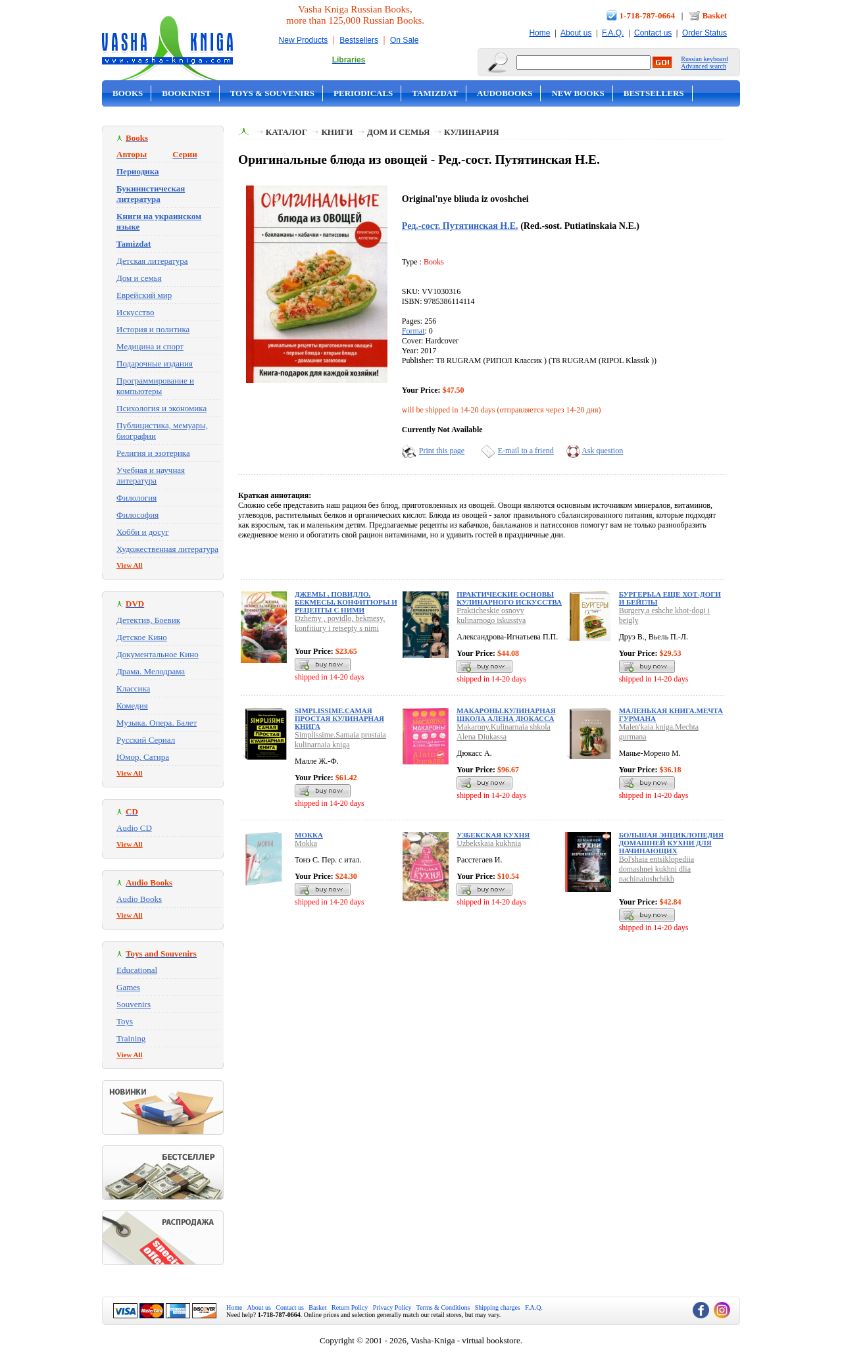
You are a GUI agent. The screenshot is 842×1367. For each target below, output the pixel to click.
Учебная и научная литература (150, 475)
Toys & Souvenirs (272, 93)
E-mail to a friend (526, 450)
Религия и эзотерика (153, 453)
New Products (303, 40)
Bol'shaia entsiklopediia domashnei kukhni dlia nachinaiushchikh (656, 869)
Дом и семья (139, 278)
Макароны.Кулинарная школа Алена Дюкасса (506, 714)
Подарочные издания (154, 363)
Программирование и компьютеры (155, 386)
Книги (337, 132)
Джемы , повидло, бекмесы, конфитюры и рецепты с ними (346, 602)
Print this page (441, 450)
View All (129, 565)
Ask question (602, 450)
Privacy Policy (392, 1307)
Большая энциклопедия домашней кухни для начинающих (671, 843)
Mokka (306, 843)
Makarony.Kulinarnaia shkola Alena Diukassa (504, 731)
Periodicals (363, 93)
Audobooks (505, 93)
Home (539, 32)
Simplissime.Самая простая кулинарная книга (339, 718)
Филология (136, 498)
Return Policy (350, 1307)
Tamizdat (435, 93)
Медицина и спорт (150, 346)
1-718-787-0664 (648, 15)
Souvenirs (133, 1004)
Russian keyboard (704, 58)
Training (130, 1038)
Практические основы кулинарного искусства (509, 598)
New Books (577, 93)
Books (127, 93)
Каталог (286, 132)
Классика (133, 688)
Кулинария (471, 132)
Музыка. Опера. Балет (156, 723)
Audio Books (139, 899)
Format (413, 331)
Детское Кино (141, 637)
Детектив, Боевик (148, 620)
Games (128, 987)
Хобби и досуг (142, 532)
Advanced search (703, 66)
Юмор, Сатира (142, 757)
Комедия (132, 705)
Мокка (309, 835)
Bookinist (186, 93)
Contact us (653, 32)
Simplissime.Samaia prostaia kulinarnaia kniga (340, 739)
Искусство (135, 312)
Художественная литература (167, 549)
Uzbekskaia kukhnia (489, 843)
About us (575, 32)
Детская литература (152, 261)
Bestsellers (358, 40)
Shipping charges (497, 1307)
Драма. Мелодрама (150, 671)
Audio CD (134, 828)
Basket (714, 15)
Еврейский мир (144, 295)
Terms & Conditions (443, 1307)
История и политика (152, 329)
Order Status (704, 32)
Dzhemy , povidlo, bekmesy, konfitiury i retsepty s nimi (340, 623)
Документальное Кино (157, 654)
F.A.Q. (613, 32)
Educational (136, 970)
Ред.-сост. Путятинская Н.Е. (460, 225)
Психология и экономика (161, 408)
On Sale (404, 40)
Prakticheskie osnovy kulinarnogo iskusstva (491, 615)
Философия (137, 515)
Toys (124, 1021)
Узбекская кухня (493, 835)
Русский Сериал (145, 740)
